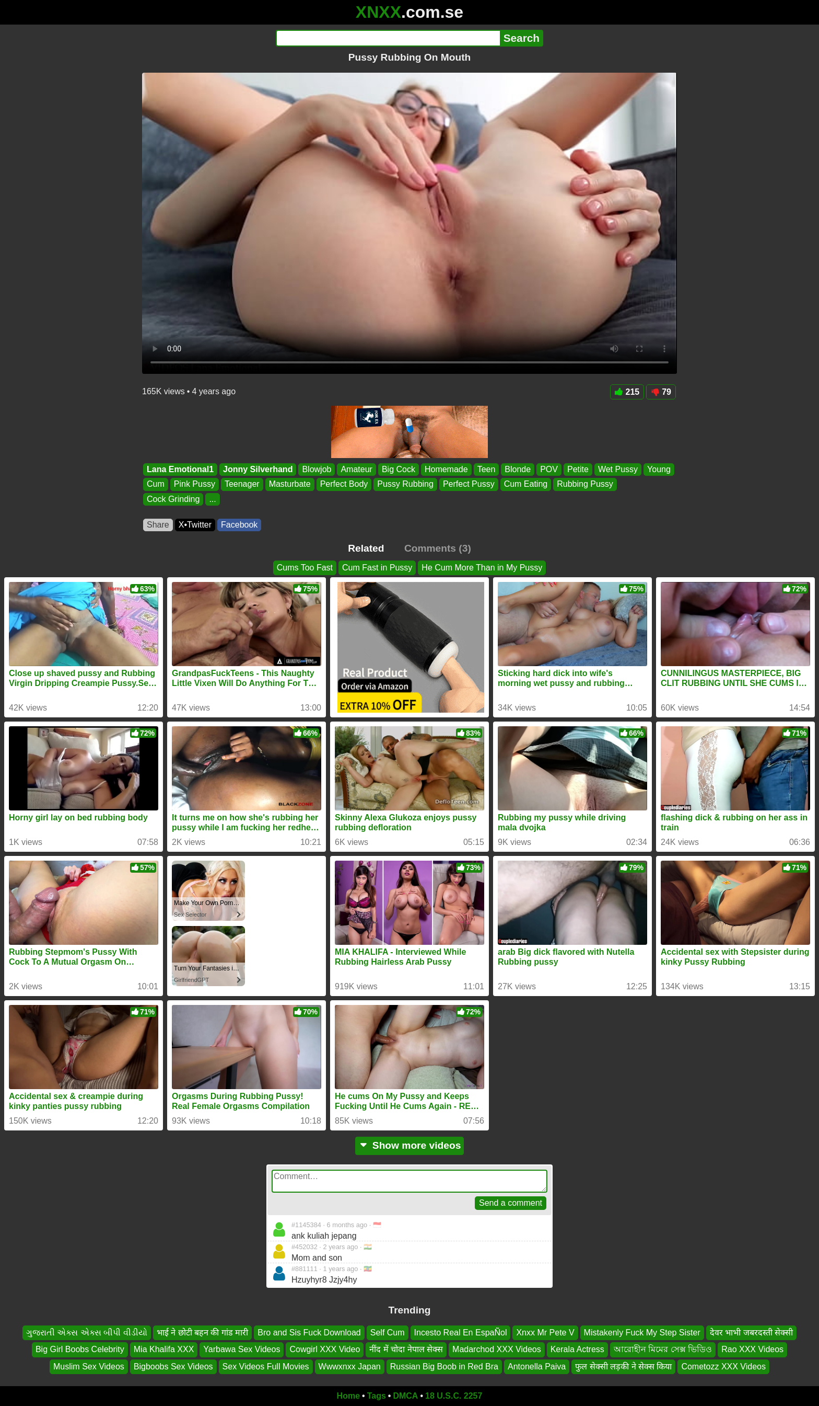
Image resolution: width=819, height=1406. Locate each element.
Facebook (239, 524)
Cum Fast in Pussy (377, 567)
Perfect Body (344, 484)
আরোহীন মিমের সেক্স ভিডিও (663, 1349)
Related (366, 548)
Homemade (446, 469)
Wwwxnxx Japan (350, 1366)
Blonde (518, 469)
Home (348, 1395)
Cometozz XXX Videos (723, 1366)
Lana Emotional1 (180, 469)
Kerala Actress (577, 1349)
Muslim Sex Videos (88, 1366)
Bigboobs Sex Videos (173, 1366)
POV (549, 469)
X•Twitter (195, 524)
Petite (578, 469)
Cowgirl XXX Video (324, 1349)
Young (659, 469)
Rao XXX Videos (752, 1349)
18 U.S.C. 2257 (453, 1395)
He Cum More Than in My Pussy (482, 567)
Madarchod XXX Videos (496, 1349)
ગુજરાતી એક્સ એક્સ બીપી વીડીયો (86, 1332)
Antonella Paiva (537, 1366)
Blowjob (316, 469)
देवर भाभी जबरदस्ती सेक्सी (751, 1332)
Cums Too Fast (305, 567)
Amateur (356, 469)
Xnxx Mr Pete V (545, 1332)
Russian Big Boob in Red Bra (444, 1366)
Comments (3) (437, 548)
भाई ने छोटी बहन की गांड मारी (203, 1332)
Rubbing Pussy (585, 484)
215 (627, 391)
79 (661, 391)
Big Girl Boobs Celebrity (80, 1349)
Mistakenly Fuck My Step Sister (642, 1332)
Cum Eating (526, 484)
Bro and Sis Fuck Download (309, 1332)
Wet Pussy (618, 469)
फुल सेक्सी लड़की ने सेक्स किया (623, 1366)
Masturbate (290, 484)
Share (158, 524)
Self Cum (387, 1332)
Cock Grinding (173, 499)
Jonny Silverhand (257, 469)
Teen (486, 469)
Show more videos (409, 1145)
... (212, 499)
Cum (156, 484)
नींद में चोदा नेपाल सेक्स (406, 1349)
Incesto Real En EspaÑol (460, 1332)
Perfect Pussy (469, 484)
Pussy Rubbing (405, 484)
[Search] (388, 38)
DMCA (405, 1395)
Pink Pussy (194, 484)
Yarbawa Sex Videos (241, 1349)
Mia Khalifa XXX (164, 1349)
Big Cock (398, 469)
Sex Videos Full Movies (266, 1366)
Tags (376, 1395)
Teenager (242, 484)
